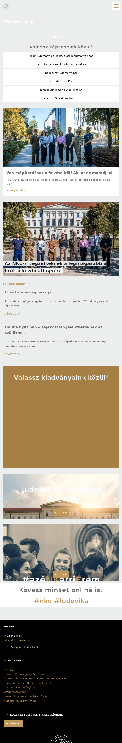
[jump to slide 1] (55, 37)
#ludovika (71, 600)
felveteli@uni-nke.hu (17, 640)
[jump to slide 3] (63, 37)
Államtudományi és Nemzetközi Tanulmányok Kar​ (61, 55)
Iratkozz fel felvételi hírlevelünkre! (34, 715)
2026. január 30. (17, 190)
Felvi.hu (8, 669)
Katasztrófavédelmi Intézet (61, 98)
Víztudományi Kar (61, 81)
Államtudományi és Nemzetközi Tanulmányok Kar (35, 678)
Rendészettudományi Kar (61, 73)
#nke (43, 600)
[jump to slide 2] (59, 37)
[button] (116, 6)
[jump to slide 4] (67, 37)
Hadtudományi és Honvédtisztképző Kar (61, 64)
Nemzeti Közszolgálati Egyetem (24, 674)
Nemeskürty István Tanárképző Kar (61, 90)
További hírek (14, 284)
